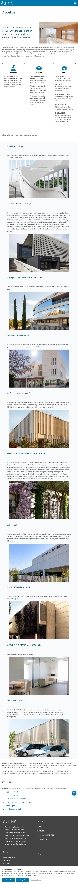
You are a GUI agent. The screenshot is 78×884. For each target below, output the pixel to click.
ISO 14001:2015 (12, 792)
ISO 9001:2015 (12, 795)
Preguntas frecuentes (45, 835)
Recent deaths (9, 857)
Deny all (22, 880)
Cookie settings (36, 880)
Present (39, 827)
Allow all (8, 880)
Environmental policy (14, 809)
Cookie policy (33, 875)
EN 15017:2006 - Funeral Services (19, 802)
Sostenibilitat (41, 839)
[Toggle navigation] (75, 3)
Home (3, 18)
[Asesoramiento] (74, 793)
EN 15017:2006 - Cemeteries (17, 799)
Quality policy (11, 806)
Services (6, 864)
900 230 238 (40, 831)
